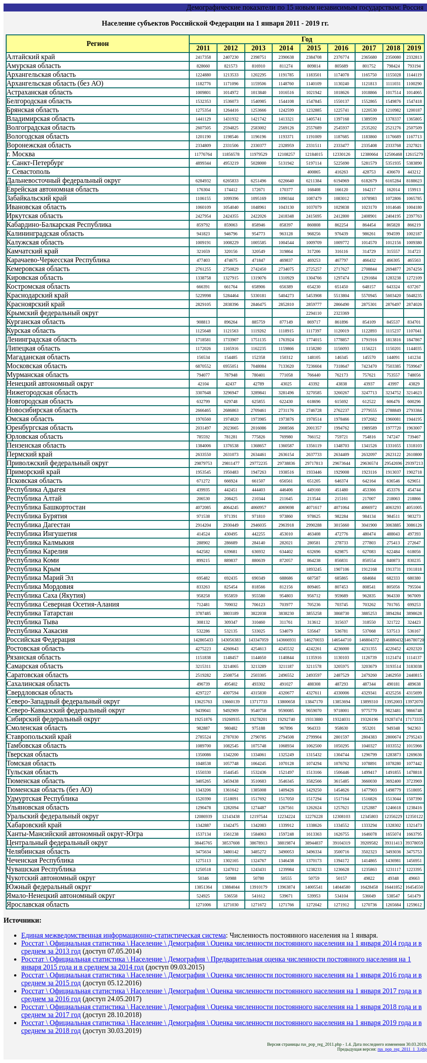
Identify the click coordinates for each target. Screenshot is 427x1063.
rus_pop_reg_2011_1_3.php (402, 1049)
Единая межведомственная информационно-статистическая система (123, 935)
